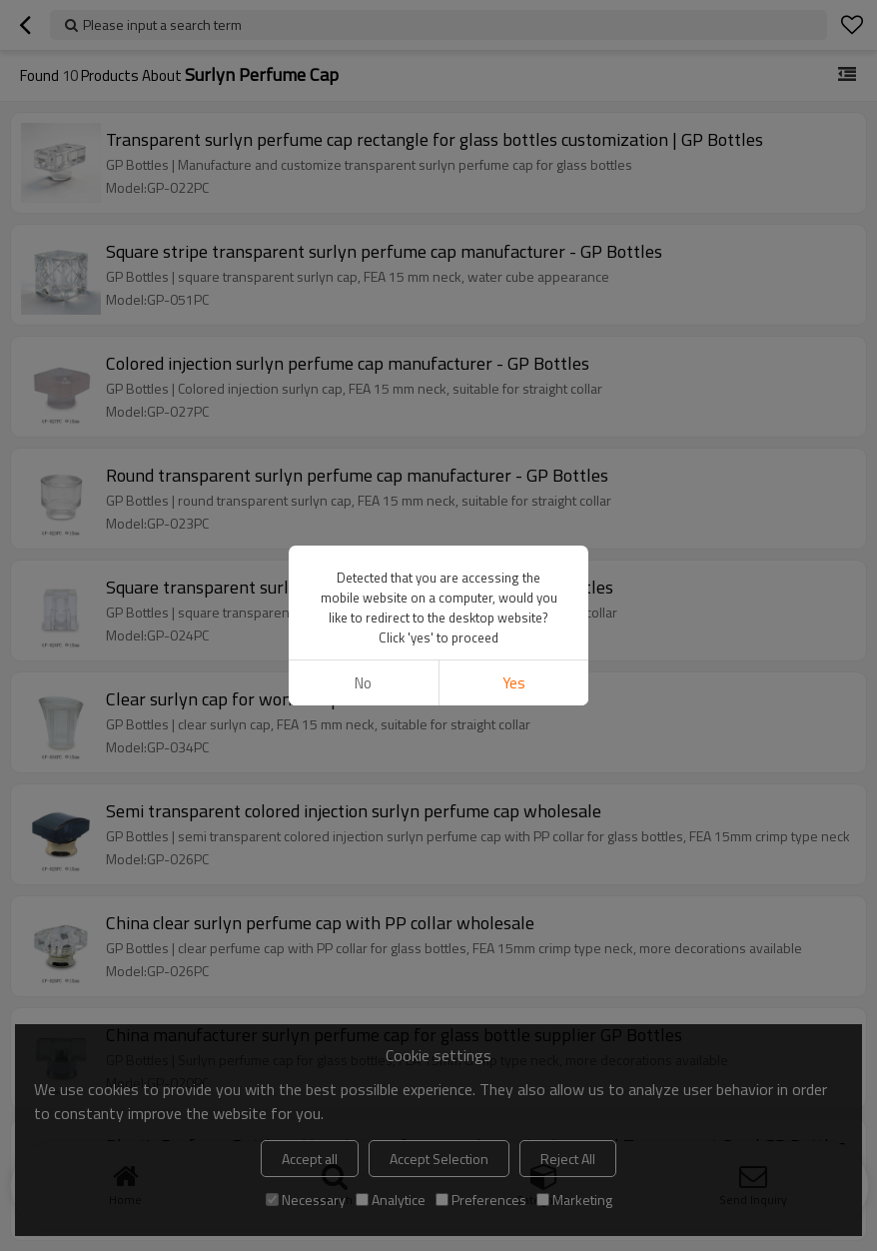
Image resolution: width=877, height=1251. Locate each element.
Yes (513, 682)
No (363, 682)
